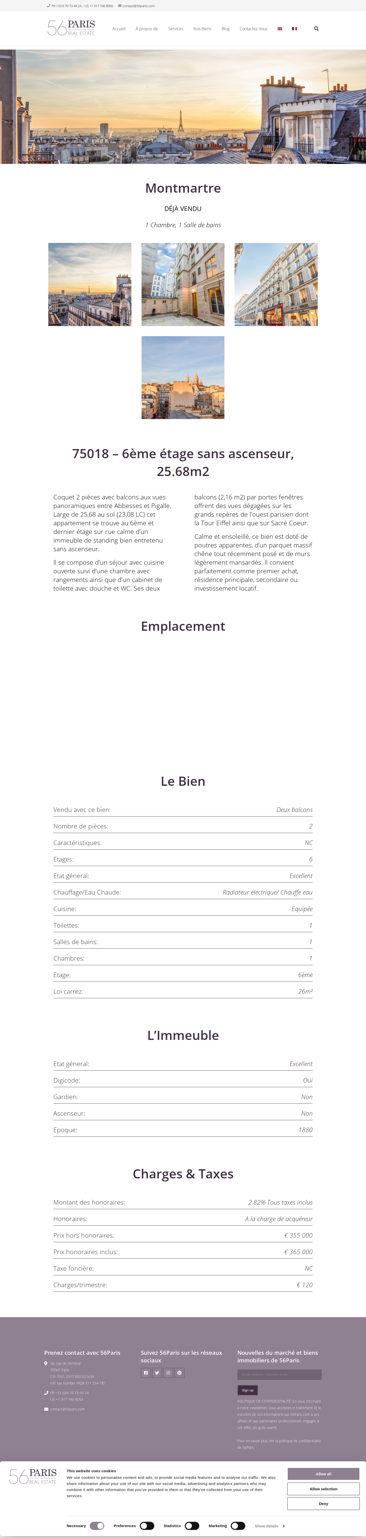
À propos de (147, 30)
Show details (267, 1528)
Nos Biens (202, 30)
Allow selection (323, 1491)
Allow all (323, 1476)
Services (175, 30)
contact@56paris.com (67, 1409)
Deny (323, 1505)
